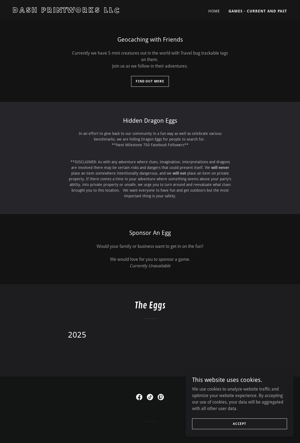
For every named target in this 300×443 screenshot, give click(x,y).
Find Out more (150, 81)
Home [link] (214, 11)
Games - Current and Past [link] (258, 11)
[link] (79, 11)
